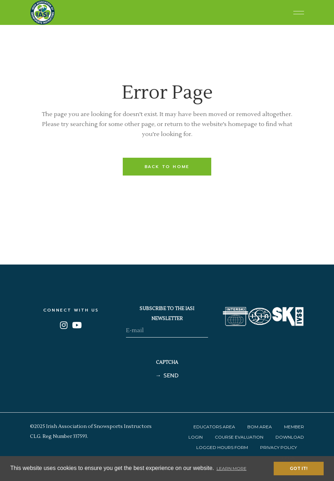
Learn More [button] (232, 468)
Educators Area (214, 426)
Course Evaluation (239, 437)
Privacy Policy (278, 447)
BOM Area (259, 426)
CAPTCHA (167, 362)
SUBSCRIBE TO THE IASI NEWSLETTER (167, 313)
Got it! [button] (299, 468)
